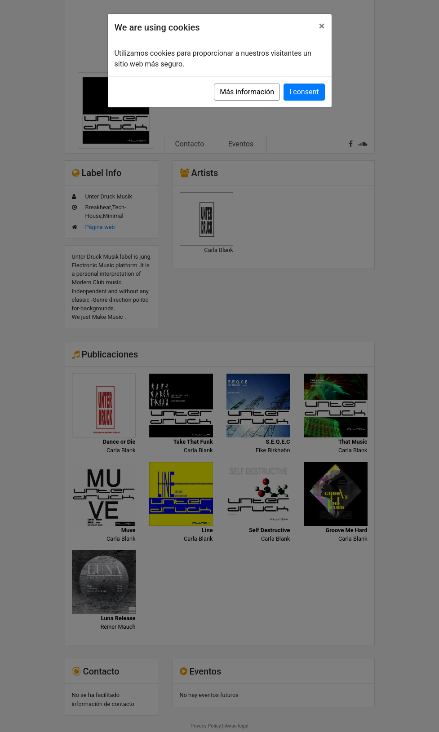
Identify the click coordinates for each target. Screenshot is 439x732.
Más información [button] (247, 92)
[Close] (322, 26)
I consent (304, 92)
